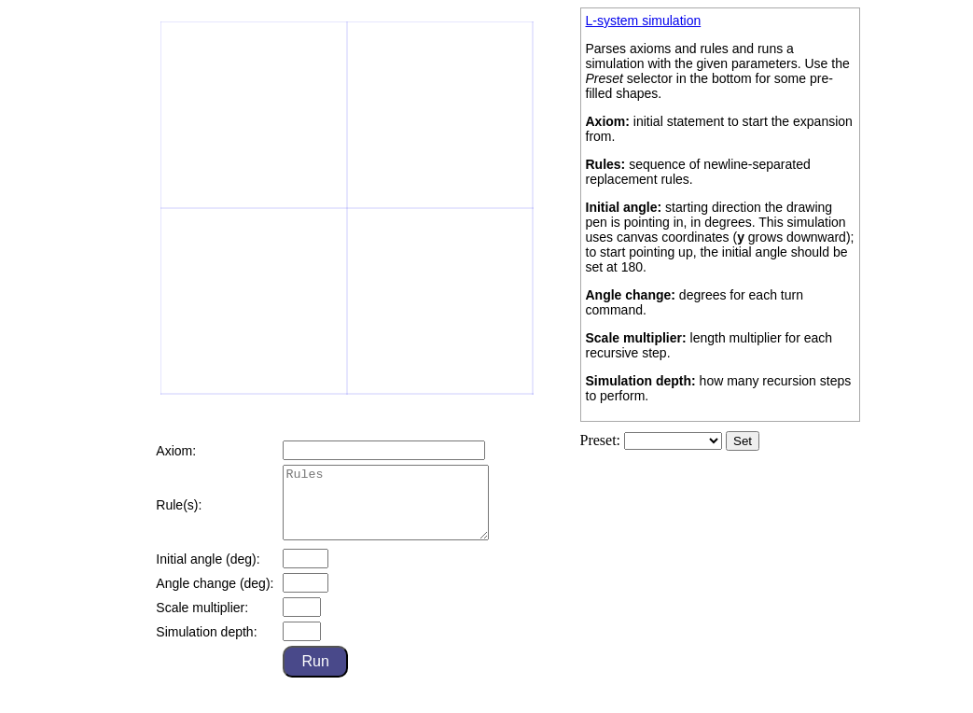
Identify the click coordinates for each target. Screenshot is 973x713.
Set (742, 441)
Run (314, 675)
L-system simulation (644, 20)
